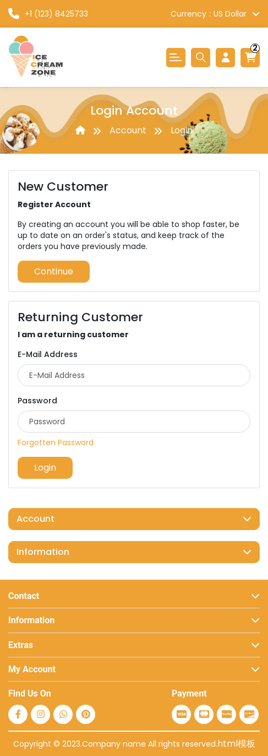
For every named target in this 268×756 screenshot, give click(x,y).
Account (128, 130)
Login (182, 130)
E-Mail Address (48, 354)
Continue (53, 271)
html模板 (236, 743)
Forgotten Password (56, 442)
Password (37, 400)
